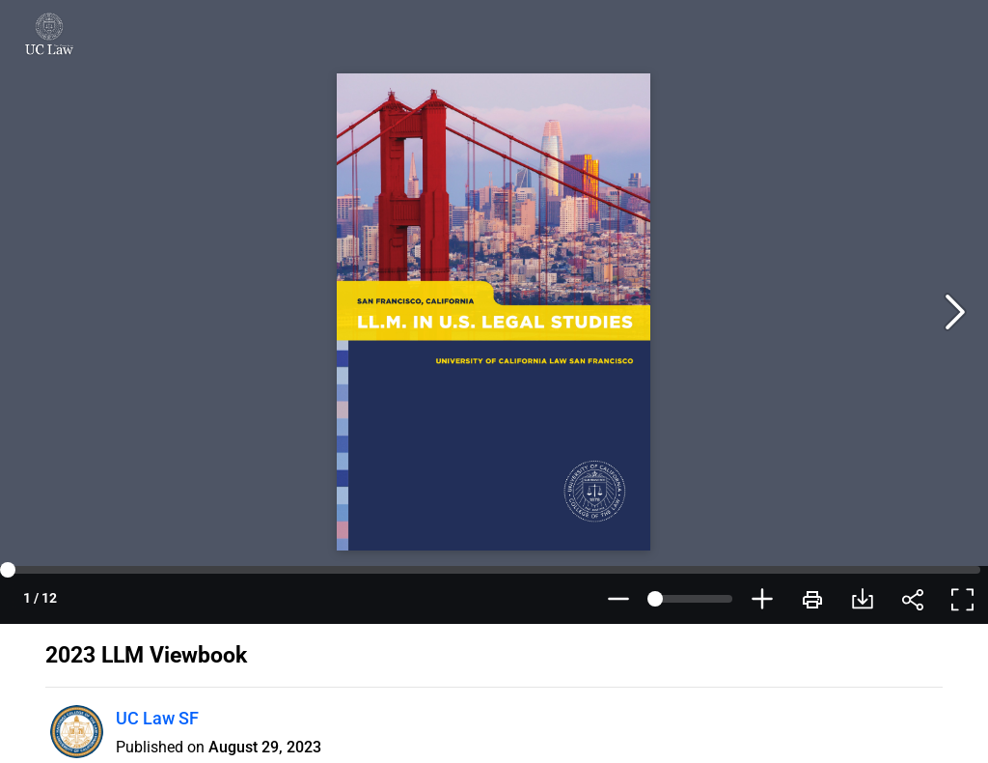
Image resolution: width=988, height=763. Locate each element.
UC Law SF (157, 718)
